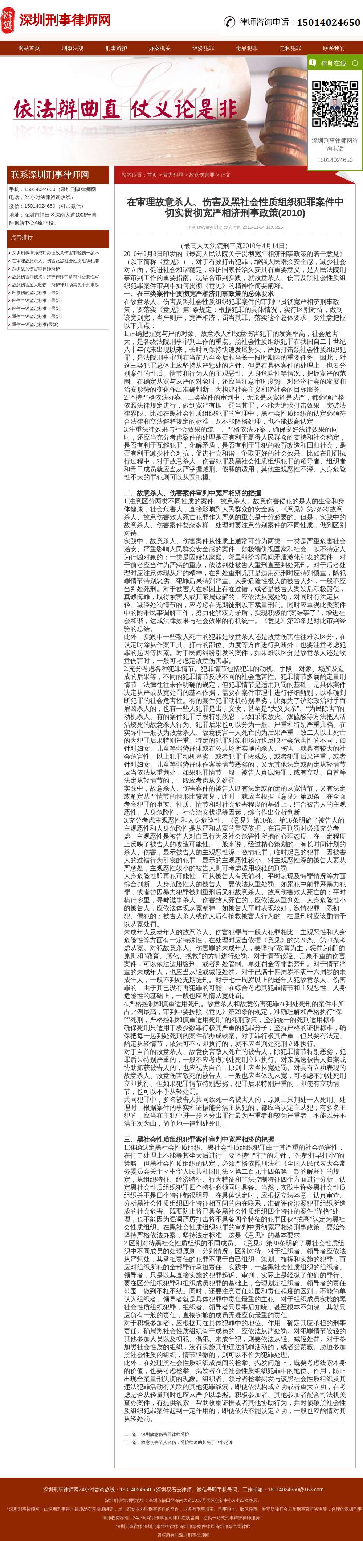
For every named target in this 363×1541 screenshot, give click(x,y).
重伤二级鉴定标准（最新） (38, 316)
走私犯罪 (290, 48)
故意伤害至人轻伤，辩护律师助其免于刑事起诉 (187, 1442)
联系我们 (334, 48)
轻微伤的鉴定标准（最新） (38, 292)
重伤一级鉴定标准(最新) (35, 324)
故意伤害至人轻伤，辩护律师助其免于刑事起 (55, 284)
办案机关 (160, 48)
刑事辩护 (116, 48)
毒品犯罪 (247, 48)
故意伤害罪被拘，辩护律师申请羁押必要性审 (55, 276)
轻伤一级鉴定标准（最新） (38, 308)
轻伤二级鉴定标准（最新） (38, 300)
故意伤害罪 (202, 175)
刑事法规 (72, 48)
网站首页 (29, 48)
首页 (152, 175)
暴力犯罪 (173, 175)
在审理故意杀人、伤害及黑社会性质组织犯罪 (55, 260)
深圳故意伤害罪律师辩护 (36, 268)
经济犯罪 (203, 48)
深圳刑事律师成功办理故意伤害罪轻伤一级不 (55, 252)
